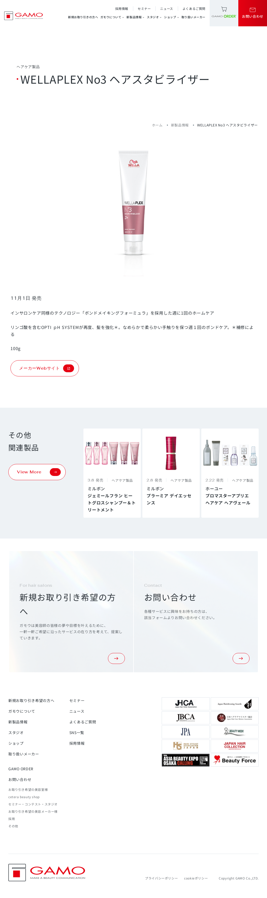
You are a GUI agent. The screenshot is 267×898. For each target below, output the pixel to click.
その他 (13, 826)
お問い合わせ (19, 779)
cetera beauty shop (24, 797)
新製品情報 (135, 17)
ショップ (171, 17)
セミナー (144, 8)
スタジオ (154, 17)
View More (39, 472)
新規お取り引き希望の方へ (31, 700)
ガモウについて (112, 17)
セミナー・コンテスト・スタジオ (33, 804)
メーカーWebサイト (46, 368)
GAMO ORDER (20, 768)
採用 (11, 818)
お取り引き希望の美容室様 (28, 789)
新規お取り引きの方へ (83, 17)
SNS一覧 (76, 732)
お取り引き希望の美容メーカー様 (33, 811)
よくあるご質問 (194, 8)
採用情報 (121, 8)
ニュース (166, 8)
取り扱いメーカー (193, 17)
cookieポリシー (196, 878)
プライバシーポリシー (161, 878)
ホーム (157, 125)
